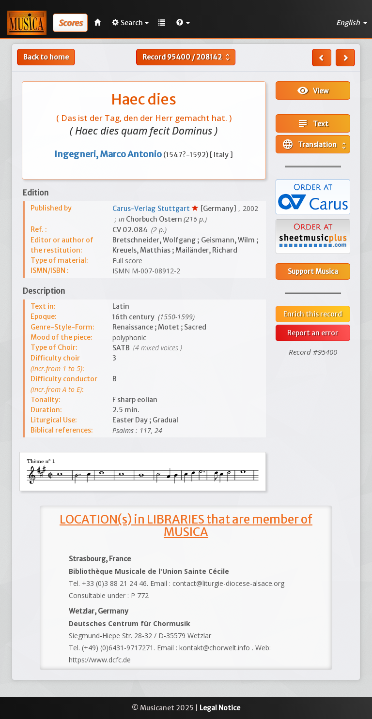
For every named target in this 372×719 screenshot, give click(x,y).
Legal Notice (220, 708)
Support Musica (313, 271)
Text (312, 123)
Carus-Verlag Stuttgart (152, 208)
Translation (315, 144)
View (312, 90)
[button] (183, 23)
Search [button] (130, 22)
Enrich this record (312, 314)
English (351, 22)
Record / (187, 57)
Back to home (46, 57)
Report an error (312, 333)
